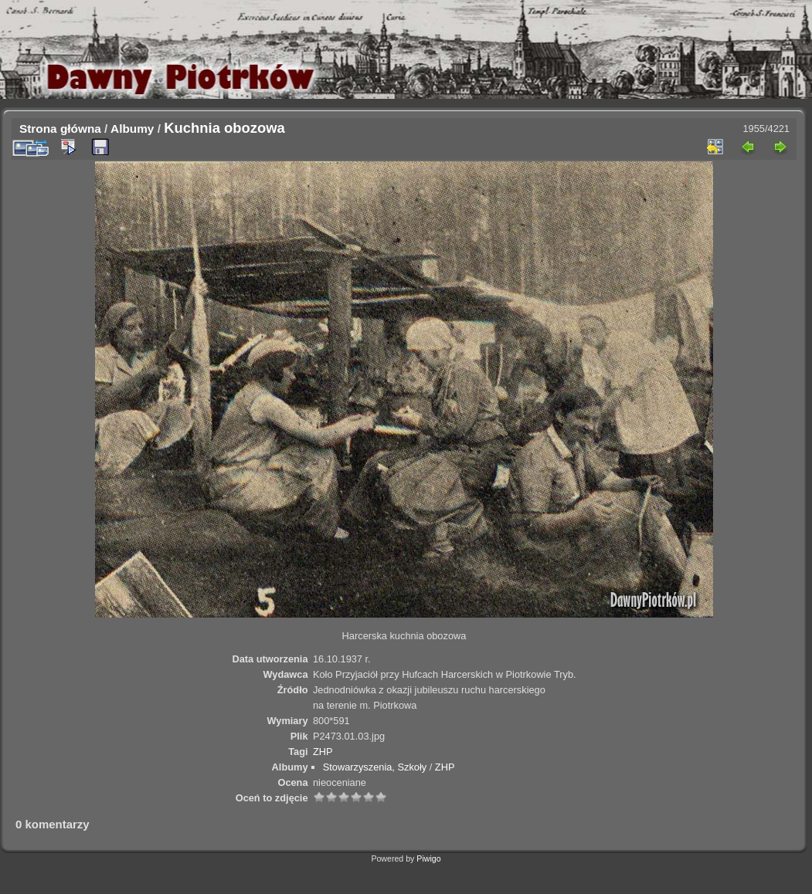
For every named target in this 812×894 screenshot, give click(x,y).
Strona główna (60, 128)
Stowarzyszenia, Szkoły (374, 767)
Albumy (132, 128)
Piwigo (428, 858)
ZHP (323, 751)
